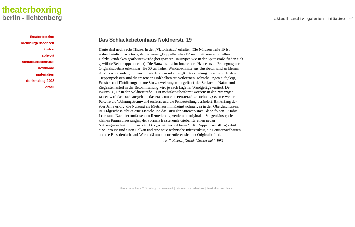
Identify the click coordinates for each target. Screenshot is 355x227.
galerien (315, 18)
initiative (336, 18)
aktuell (281, 18)
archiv (297, 18)
